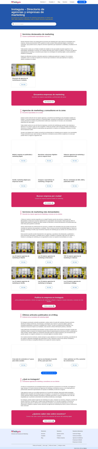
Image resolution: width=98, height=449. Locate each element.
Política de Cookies (53, 445)
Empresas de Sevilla (77, 441)
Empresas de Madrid (77, 439)
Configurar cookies (62, 445)
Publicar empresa (61, 437)
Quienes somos (60, 433)
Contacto (59, 435)
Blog (42, 437)
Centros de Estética (77, 435)
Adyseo (85, 447)
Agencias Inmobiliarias (78, 437)
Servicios (43, 433)
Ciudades (43, 435)
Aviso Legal (45, 445)
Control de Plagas (77, 433)
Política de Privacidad (36, 445)
